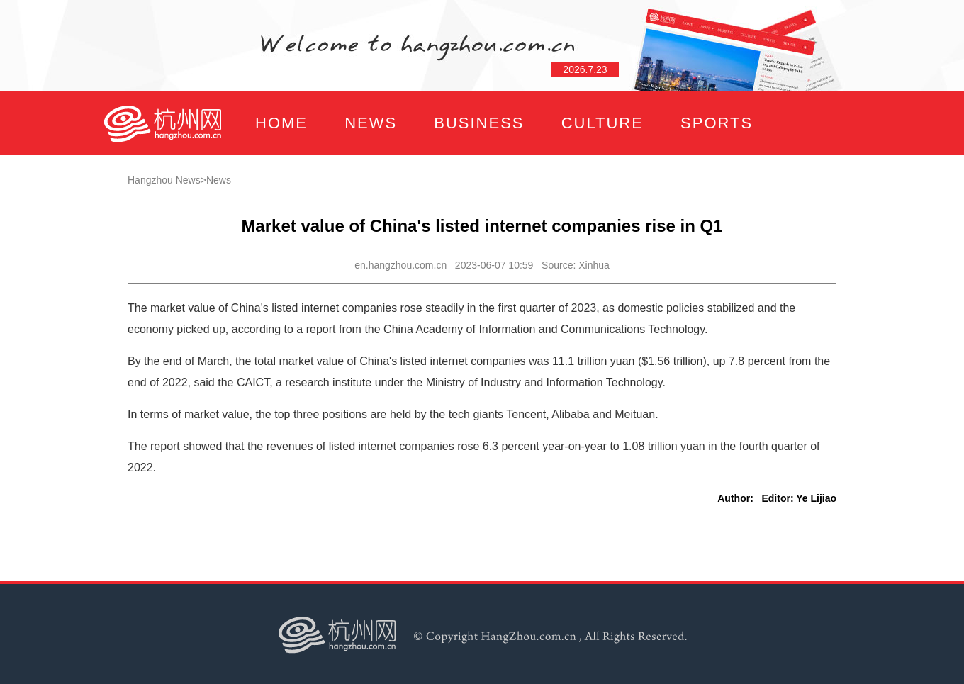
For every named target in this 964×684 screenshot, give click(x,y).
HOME (281, 123)
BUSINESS (479, 123)
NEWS (370, 123)
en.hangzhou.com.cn (400, 265)
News (218, 180)
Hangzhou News (164, 180)
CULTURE (602, 123)
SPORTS (716, 123)
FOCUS (244, 187)
